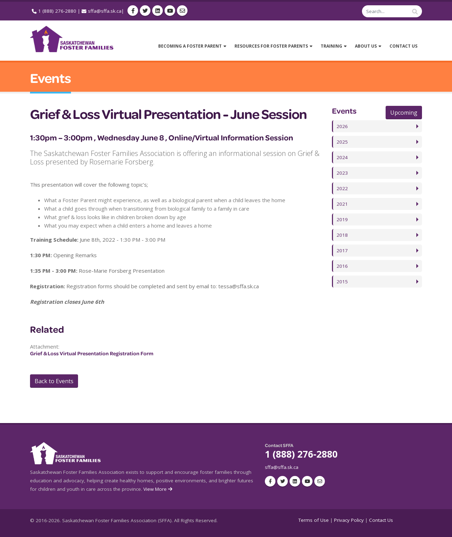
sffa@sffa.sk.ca (104, 11)
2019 (342, 219)
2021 (342, 204)
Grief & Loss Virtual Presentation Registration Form (91, 353)
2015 (342, 281)
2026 (342, 126)
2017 (342, 250)
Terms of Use (313, 520)
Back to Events (54, 381)
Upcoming (403, 112)
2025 (342, 142)
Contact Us (381, 520)
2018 (342, 235)
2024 (342, 157)
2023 (342, 173)
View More (158, 489)
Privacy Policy (349, 520)
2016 (342, 266)
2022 (342, 188)
